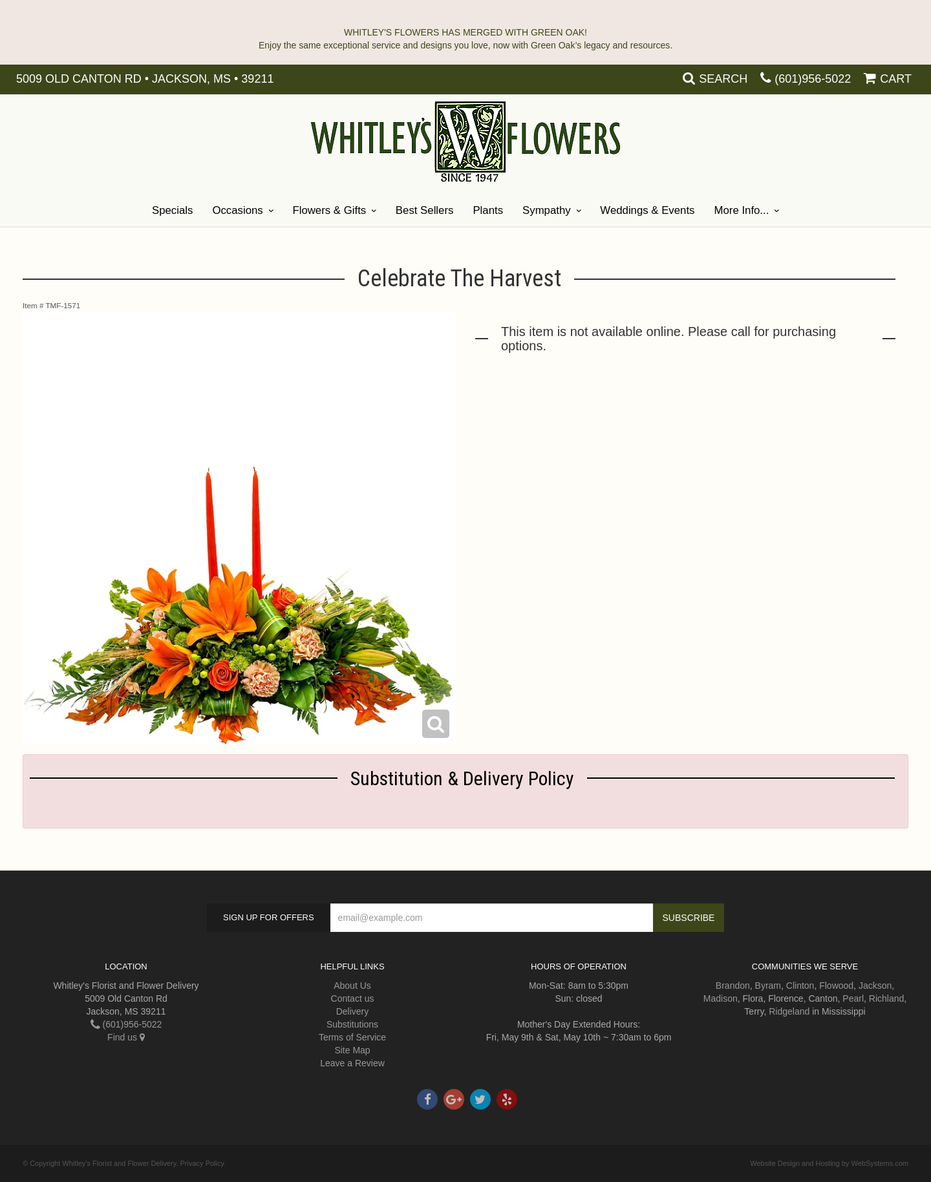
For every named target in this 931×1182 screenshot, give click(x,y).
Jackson (875, 985)
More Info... (741, 210)
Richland (886, 998)
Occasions (237, 210)
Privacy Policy (202, 1163)
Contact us (352, 998)
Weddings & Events (647, 210)
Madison (720, 998)
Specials (172, 210)
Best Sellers (425, 210)
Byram (768, 985)
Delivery (352, 1011)
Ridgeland (789, 1011)
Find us (126, 1037)
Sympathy (546, 210)
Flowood (836, 985)
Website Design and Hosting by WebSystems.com (829, 1163)
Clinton (800, 985)
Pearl (853, 998)
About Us (352, 985)
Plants (488, 210)
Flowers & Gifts (329, 210)
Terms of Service (352, 1037)
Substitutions (352, 1024)
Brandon (733, 985)
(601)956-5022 (813, 78)
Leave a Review (352, 1063)
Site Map (352, 1050)
